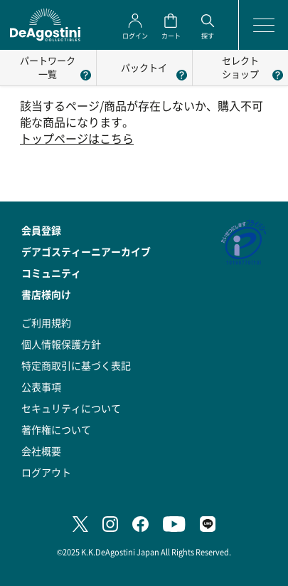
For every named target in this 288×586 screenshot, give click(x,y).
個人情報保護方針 (61, 344)
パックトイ (144, 67)
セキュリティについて (71, 408)
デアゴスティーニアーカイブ (86, 251)
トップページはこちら (77, 138)
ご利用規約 (46, 322)
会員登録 (41, 230)
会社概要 (41, 451)
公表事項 (41, 387)
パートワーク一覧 (47, 66)
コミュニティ (51, 273)
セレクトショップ (240, 66)
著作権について (56, 429)
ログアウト (46, 472)
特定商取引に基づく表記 (76, 365)
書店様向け (46, 294)
